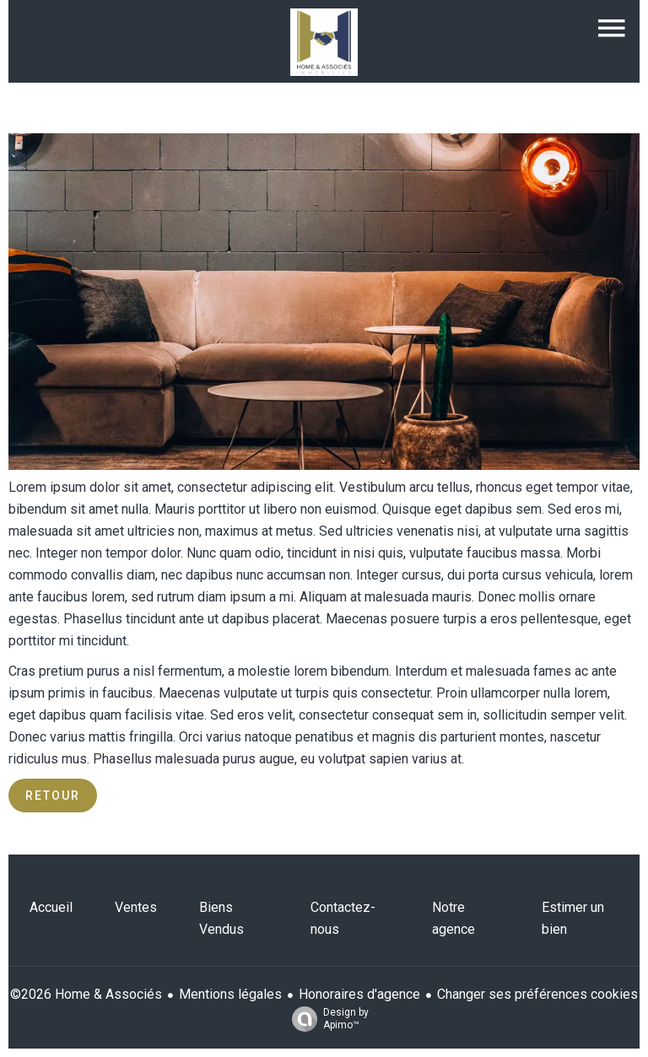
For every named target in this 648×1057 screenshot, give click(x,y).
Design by (326, 1019)
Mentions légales (230, 994)
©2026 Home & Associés (86, 994)
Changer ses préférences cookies (537, 994)
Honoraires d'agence (359, 994)
